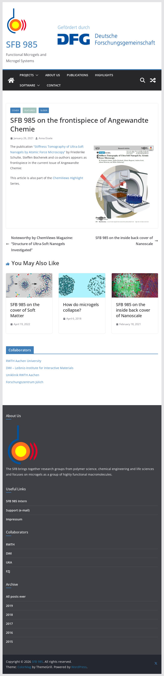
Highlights (104, 75)
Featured (29, 110)
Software (27, 85)
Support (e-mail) (17, 510)
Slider (43, 110)
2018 (9, 615)
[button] (36, 75)
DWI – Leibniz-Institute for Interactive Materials (39, 368)
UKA (9, 562)
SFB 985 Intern (16, 501)
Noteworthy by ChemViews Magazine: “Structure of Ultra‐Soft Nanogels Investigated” (39, 244)
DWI (9, 553)
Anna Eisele (46, 138)
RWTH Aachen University (23, 361)
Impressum (14, 519)
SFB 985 (22, 44)
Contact (54, 85)
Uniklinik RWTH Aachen (22, 375)
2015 (9, 641)
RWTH (10, 544)
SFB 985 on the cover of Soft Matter (25, 310)
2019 (9, 606)
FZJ (8, 571)
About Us (52, 75)
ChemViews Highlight (68, 178)
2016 (9, 633)
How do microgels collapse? (81, 307)
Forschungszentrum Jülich (24, 382)
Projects (27, 75)
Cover (15, 110)
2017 (9, 624)
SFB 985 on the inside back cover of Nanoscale (126, 240)
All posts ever (16, 596)
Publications (77, 75)
